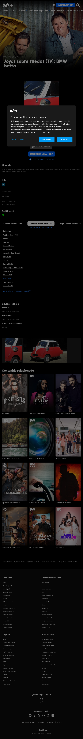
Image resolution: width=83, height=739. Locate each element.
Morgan (5, 238)
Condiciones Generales (49, 652)
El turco (44, 605)
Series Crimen (7, 621)
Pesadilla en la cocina (63, 503)
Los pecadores (46, 589)
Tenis (4, 661)
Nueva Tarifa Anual (47, 674)
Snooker (5, 677)
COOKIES (59, 722)
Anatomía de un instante (49, 602)
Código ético (45, 658)
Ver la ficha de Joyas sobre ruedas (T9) (17, 291)
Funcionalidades (47, 642)
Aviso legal (41, 722)
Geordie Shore (61, 458)
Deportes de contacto (9, 671)
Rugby (4, 665)
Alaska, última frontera (10, 458)
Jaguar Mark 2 (8, 264)
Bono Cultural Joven (48, 645)
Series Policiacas (8, 614)
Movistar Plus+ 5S (47, 655)
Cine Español (7, 589)
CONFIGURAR (18, 139)
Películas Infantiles (8, 602)
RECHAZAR (47, 139)
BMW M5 (6, 242)
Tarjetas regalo (46, 677)
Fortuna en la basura (36, 547)
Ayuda (41, 700)
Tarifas (44, 668)
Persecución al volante (37, 503)
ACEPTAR (65, 139)
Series (5, 10)
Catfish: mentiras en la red (65, 414)
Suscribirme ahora (65, 5)
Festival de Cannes (47, 614)
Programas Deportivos (48, 624)
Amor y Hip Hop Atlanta (37, 414)
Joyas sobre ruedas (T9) (40, 223)
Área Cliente (45, 649)
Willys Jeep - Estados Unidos (13, 268)
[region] (41, 126)
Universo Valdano (8, 655)
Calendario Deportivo (9, 681)
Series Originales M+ (9, 608)
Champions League (9, 642)
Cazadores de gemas (36, 458)
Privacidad (50, 722)
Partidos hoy (6, 684)
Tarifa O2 (44, 671)
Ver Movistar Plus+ (47, 639)
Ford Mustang (8, 282)
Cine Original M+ (8, 586)
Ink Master (6, 414)
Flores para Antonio (48, 595)
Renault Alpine (8, 246)
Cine (13, 10)
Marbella (44, 611)
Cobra (5, 260)
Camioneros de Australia (11, 547)
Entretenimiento (8, 627)
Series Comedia (7, 618)
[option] (14, 350)
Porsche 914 (7, 249)
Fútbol (22, 10)
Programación (46, 684)
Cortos (5, 598)
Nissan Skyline (8, 271)
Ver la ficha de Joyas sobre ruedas (42, 227)
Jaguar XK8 (7, 257)
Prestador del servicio (27, 722)
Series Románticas (8, 611)
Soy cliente (41, 146)
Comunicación (46, 681)
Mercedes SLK (8, 286)
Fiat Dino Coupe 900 (10, 235)
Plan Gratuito (57, 10)
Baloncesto (72, 10)
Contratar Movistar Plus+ (49, 665)
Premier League (8, 649)
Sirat (43, 592)
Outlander (45, 598)
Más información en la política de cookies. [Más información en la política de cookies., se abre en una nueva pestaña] (34, 132)
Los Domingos (46, 582)
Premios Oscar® (47, 618)
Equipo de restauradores (11, 503)
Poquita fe (45, 608)
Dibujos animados (47, 621)
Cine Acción (6, 595)
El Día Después (7, 652)
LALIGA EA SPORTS (8, 645)
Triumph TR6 (7, 275)
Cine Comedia (7, 592)
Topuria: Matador (8, 668)
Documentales (7, 624)
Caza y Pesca (46, 627)
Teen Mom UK (60, 547)
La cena (44, 586)
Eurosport (6, 674)
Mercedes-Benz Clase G (11, 253)
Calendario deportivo (38, 10)
